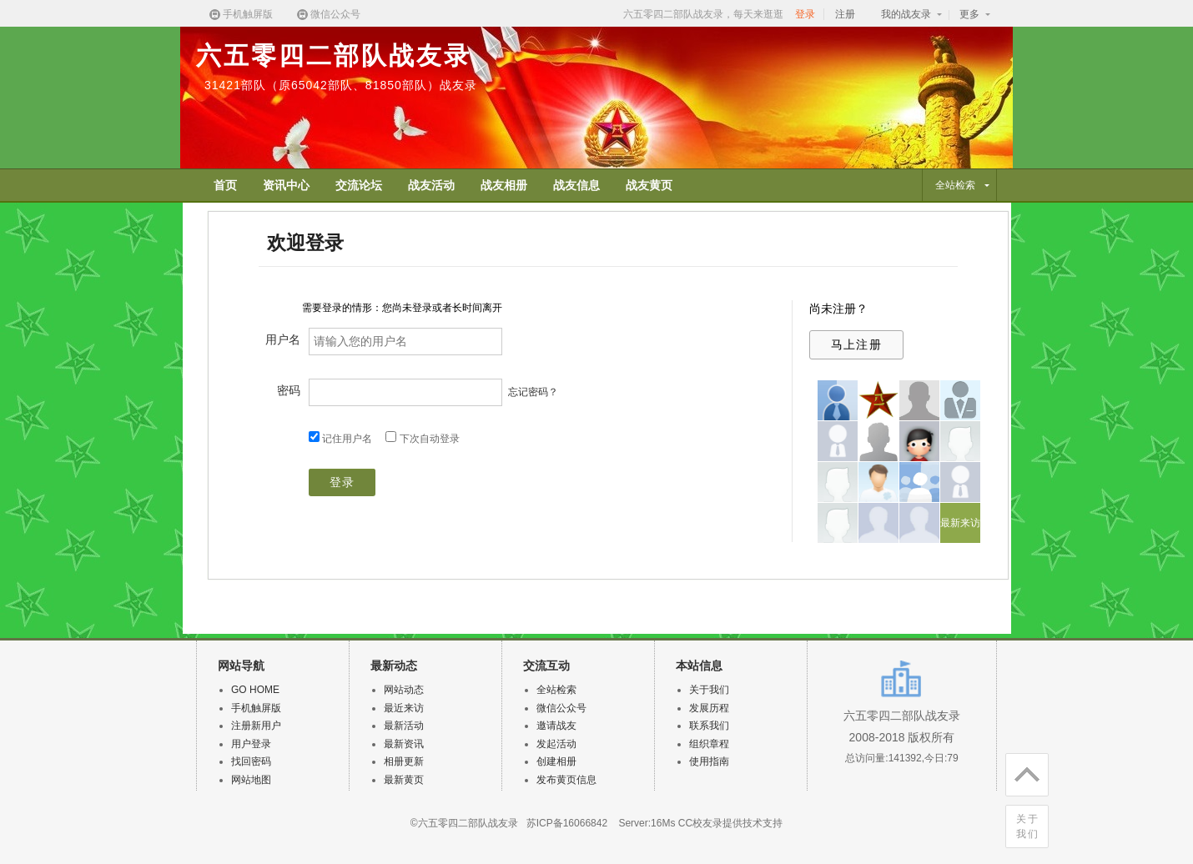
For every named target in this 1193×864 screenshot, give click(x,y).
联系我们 (709, 725)
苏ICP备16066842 (566, 823)
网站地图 (251, 780)
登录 (805, 14)
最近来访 (404, 708)
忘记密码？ (533, 392)
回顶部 (1022, 771)
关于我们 (1027, 826)
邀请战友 (556, 725)
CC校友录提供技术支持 (730, 823)
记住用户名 (347, 439)
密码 (288, 390)
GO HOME (255, 690)
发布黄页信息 (566, 780)
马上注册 (857, 344)
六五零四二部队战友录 (333, 55)
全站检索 (556, 690)
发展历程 (709, 708)
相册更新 (404, 761)
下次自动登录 (430, 439)
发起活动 (556, 744)
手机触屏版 (240, 14)
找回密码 (251, 761)
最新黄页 (404, 780)
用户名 (282, 339)
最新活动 (404, 725)
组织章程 (709, 744)
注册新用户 (256, 725)
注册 (845, 14)
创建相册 (556, 761)
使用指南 (709, 761)
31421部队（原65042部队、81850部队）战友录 (340, 85)
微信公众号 (327, 14)
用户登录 (251, 744)
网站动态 (404, 690)
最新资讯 (404, 744)
